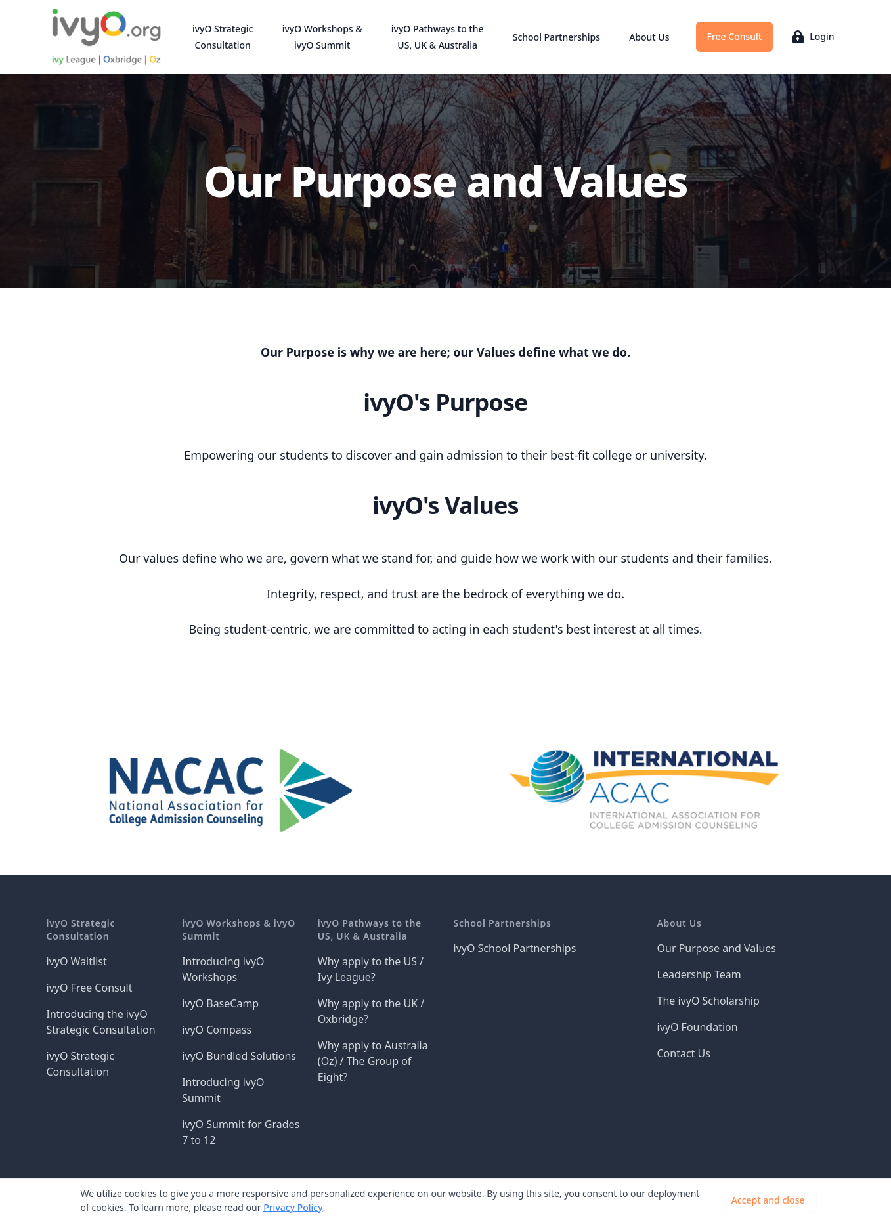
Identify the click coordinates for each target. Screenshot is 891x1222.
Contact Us (683, 1053)
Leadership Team (699, 974)
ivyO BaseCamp (220, 1003)
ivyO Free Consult (90, 987)
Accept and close (768, 1200)
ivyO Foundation (697, 1027)
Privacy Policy (292, 1207)
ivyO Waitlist (77, 961)
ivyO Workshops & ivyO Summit (322, 36)
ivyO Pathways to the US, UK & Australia (437, 36)
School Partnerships (556, 37)
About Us (649, 37)
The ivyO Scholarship (708, 1000)
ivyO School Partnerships (515, 948)
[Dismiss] (837, 1200)
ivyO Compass (216, 1029)
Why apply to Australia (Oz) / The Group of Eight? (373, 1061)
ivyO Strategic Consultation (222, 36)
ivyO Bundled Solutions (239, 1056)
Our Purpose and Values (717, 948)
